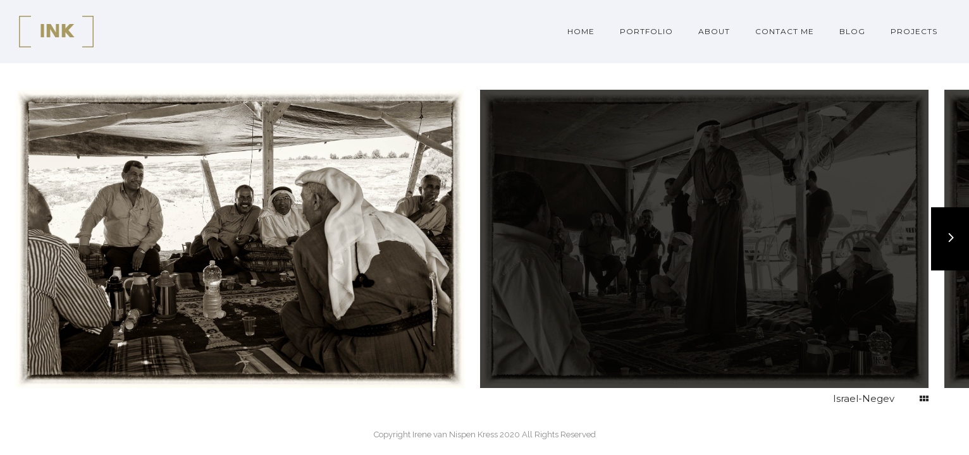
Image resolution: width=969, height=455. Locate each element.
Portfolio (646, 31)
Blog (852, 31)
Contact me (784, 31)
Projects (914, 31)
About (714, 31)
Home (581, 31)
